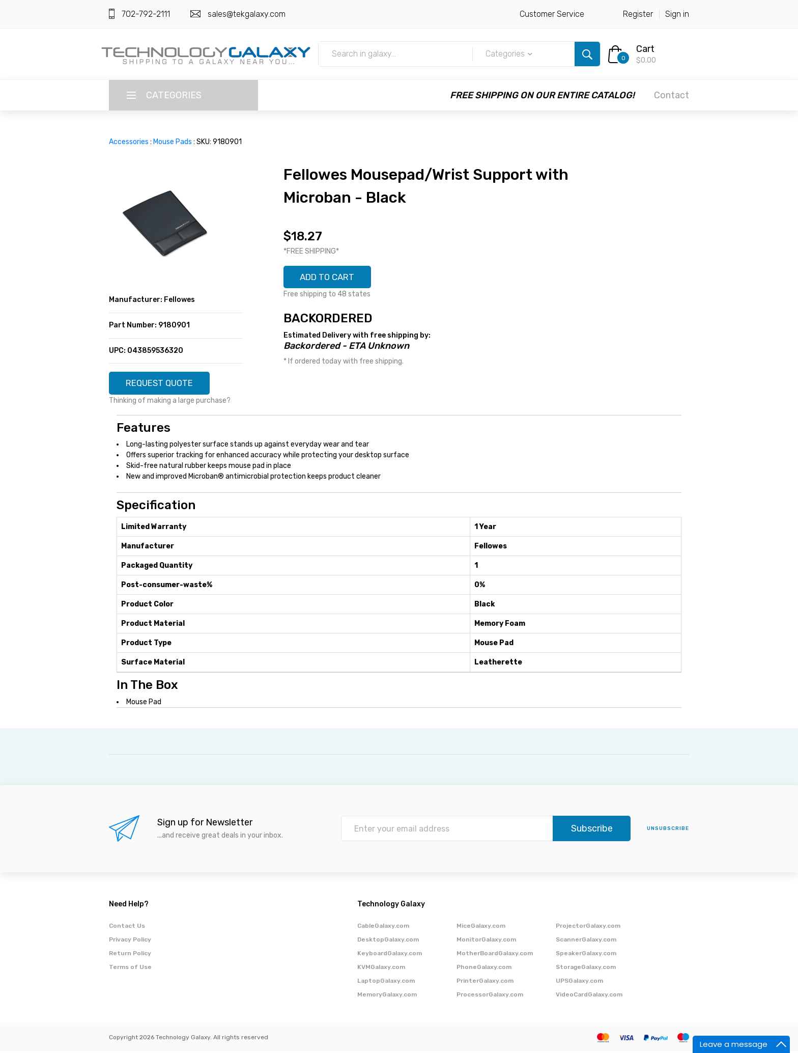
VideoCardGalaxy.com (589, 996)
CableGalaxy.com (383, 927)
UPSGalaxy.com (579, 982)
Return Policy (130, 954)
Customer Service (552, 14)
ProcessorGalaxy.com (490, 996)
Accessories (129, 141)
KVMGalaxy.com (381, 968)
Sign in (677, 14)
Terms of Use (130, 968)
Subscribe (592, 830)
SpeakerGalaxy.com (586, 954)
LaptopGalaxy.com (386, 982)
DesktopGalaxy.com (388, 941)
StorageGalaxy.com (586, 968)
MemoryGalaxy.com (387, 996)
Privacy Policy (130, 941)
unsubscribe (668, 830)
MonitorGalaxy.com (486, 941)
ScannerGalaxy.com (586, 941)
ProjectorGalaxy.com (588, 927)
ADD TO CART (331, 278)
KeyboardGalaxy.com (389, 954)
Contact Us (127, 927)
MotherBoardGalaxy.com (495, 954)
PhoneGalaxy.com (484, 968)
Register (638, 14)
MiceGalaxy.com (481, 927)
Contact (671, 95)
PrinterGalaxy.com (485, 982)
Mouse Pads (172, 141)
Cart (645, 48)
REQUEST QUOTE (163, 384)
